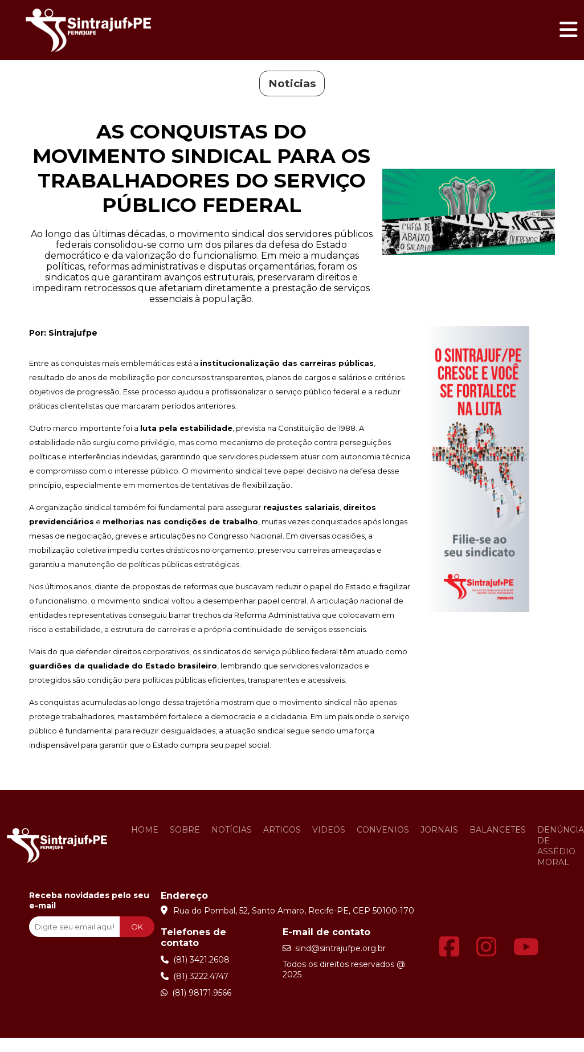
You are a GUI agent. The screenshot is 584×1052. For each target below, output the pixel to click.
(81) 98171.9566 (196, 993)
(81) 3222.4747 (194, 976)
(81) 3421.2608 (195, 960)
